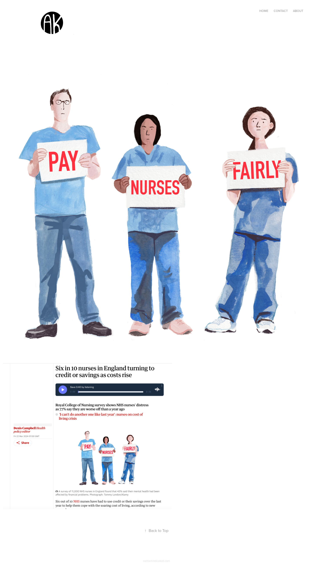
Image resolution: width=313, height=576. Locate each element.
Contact (281, 11)
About (298, 11)
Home (263, 11)
